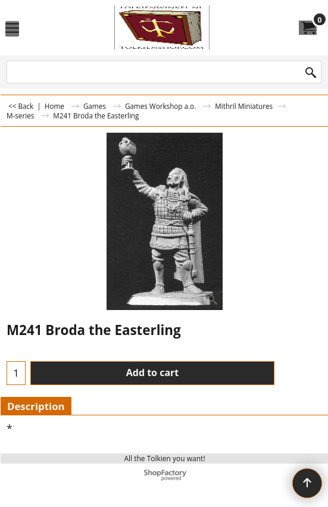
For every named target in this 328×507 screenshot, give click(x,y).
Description (36, 406)
